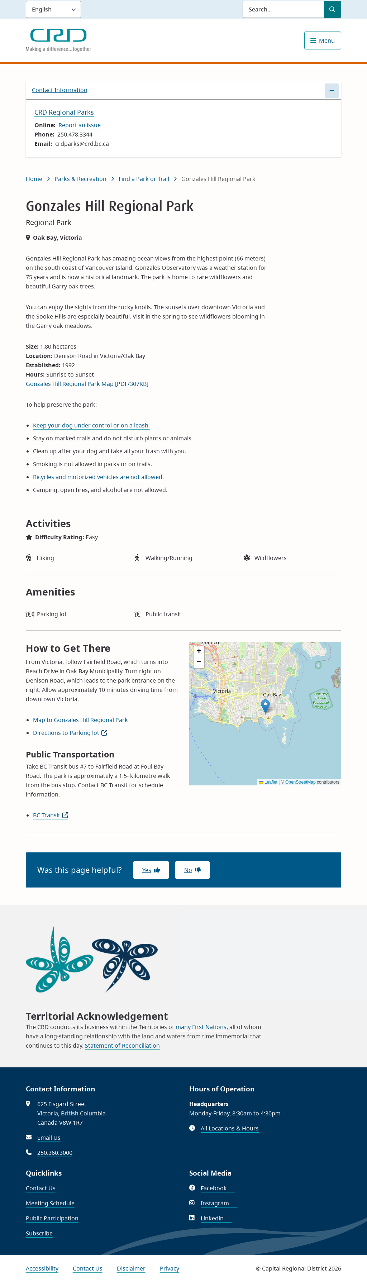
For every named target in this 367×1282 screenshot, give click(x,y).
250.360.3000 (54, 1153)
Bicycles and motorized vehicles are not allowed (97, 477)
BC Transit (50, 815)
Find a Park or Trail (144, 179)
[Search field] (283, 9)
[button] (265, 706)
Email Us (49, 1138)
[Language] (53, 9)
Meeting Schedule (50, 1203)
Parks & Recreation (80, 179)
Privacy (169, 1268)
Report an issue (79, 125)
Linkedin (216, 1218)
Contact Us (41, 1188)
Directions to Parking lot (70, 733)
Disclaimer (131, 1268)
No (188, 870)
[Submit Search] (332, 9)
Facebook (218, 1188)
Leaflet (268, 782)
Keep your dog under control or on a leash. (91, 425)
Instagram (219, 1203)
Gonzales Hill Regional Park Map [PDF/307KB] (87, 384)
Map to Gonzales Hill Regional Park (80, 720)
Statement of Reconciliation (122, 1045)
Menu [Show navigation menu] (327, 40)
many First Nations (201, 1027)
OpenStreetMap (300, 782)
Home (34, 179)
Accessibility (42, 1268)
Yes (146, 870)
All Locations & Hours (230, 1128)
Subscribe (39, 1233)
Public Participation (52, 1218)
